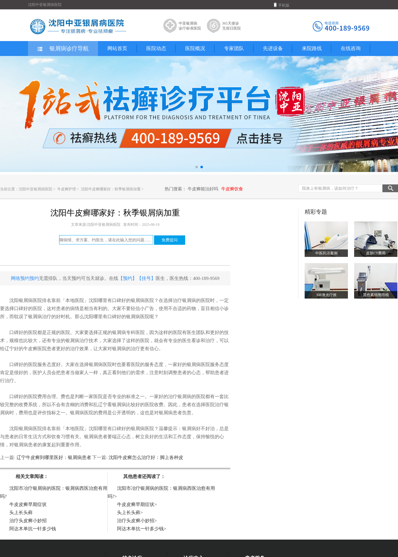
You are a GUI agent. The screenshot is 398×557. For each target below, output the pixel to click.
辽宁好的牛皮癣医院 (26, 348)
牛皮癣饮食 (232, 189)
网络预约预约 (25, 278)
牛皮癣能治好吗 (203, 189)
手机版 (281, 4)
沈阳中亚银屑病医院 (35, 189)
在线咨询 (351, 48)
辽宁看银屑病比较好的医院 (126, 404)
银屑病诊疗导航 (63, 48)
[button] (196, 167)
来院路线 (312, 48)
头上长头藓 (21, 512)
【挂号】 (146, 278)
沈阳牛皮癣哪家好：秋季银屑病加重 (111, 189)
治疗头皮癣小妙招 (28, 520)
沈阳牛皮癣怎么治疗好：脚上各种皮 (145, 457)
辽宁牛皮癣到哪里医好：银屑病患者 (53, 457)
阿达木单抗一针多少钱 (32, 528)
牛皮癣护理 (67, 189)
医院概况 (195, 48)
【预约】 (127, 278)
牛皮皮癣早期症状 (28, 504)
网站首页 (117, 48)
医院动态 (156, 48)
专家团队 (234, 48)
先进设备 (273, 48)
